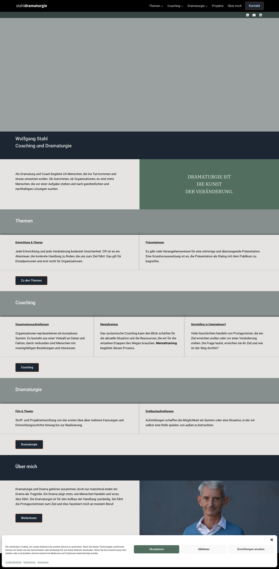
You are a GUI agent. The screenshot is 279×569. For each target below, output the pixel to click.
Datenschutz (29, 562)
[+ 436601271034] (248, 15)
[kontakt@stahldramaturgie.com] (254, 15)
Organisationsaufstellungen (33, 324)
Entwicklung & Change (29, 242)
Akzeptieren (156, 549)
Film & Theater (25, 411)
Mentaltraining (109, 324)
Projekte (217, 6)
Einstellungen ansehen (250, 549)
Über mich (235, 6)
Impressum (43, 562)
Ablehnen (203, 549)
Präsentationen (156, 242)
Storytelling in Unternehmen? (210, 324)
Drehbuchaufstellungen (161, 411)
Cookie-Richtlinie (13, 562)
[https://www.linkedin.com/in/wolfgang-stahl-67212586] (260, 15)
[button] (272, 540)
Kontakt (254, 6)
